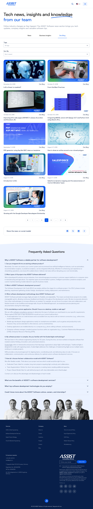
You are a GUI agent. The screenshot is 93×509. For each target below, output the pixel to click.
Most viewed (46, 54)
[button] (27, 220)
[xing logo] (84, 231)
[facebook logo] (67, 231)
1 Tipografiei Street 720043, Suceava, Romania (17, 464)
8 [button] (41, 220)
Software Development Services (13, 433)
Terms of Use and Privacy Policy (73, 467)
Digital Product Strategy (11, 437)
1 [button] (32, 220)
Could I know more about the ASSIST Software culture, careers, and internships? (46, 392)
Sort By (6, 51)
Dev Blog (62, 35)
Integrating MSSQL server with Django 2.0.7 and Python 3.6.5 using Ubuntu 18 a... (68, 119)
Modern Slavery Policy (69, 440)
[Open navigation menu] (85, 4)
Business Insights (45, 35)
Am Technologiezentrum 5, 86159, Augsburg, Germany (16, 473)
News (29, 35)
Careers (40, 433)
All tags (46, 45)
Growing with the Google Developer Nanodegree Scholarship (24, 213)
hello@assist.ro (9, 460)
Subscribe (82, 461)
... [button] (37, 220)
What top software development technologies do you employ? (46, 386)
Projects (40, 440)
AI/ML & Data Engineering (12, 430)
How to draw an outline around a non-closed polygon (66, 150)
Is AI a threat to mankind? (12, 87)
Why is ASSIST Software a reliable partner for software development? (46, 260)
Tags (5, 42)
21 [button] (60, 220)
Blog (40, 448)
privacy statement (72, 480)
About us (41, 430)
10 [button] (51, 220)
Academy (41, 437)
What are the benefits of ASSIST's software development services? (46, 380)
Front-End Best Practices (56, 87)
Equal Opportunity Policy (70, 433)
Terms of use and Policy (69, 430)
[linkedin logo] (79, 231)
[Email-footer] (67, 462)
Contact (40, 444)
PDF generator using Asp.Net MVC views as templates (22, 150)
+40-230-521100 (10, 458)
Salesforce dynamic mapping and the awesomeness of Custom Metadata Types (66, 182)
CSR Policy (66, 437)
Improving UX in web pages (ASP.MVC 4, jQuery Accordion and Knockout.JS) (23, 119)
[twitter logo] (73, 231)
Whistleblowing (67, 444)
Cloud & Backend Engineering (13, 440)
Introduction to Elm (10, 181)
